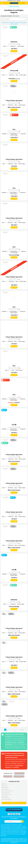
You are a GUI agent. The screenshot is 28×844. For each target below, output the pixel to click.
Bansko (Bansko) (5, 796)
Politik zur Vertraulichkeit (19, 838)
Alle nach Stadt (14, 802)
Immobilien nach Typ (8, 776)
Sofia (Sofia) (4, 784)
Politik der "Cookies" (23, 839)
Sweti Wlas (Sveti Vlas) (6, 794)
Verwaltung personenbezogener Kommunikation (18, 841)
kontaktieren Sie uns (10, 742)
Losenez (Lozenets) (5, 792)
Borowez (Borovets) (5, 797)
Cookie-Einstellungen (5, 841)
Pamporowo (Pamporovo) (7, 799)
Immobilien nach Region (19, 773)
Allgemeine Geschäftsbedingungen (7, 838)
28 (20, 729)
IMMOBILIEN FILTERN (14, 6)
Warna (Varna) (4, 785)
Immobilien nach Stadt (8, 773)
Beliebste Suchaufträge (19, 776)
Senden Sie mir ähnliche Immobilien (16, 22)
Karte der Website (14, 842)
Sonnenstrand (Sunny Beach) (7, 790)
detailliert (13, 51)
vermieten (16, 767)
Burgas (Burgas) (5, 787)
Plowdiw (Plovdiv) (5, 789)
